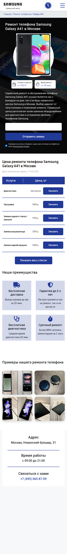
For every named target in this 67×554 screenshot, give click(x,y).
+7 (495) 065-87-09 (33, 479)
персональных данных (21, 146)
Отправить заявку (33, 136)
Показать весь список (33, 260)
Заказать (53, 190)
